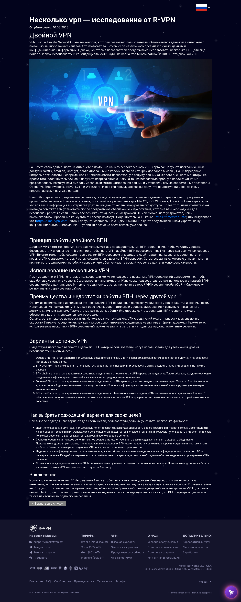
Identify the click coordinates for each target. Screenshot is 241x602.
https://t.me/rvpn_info (170, 217)
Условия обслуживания (163, 542)
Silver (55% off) (91, 547)
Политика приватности (163, 547)
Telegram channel (44, 552)
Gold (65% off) (90, 552)
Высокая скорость (123, 542)
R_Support (40, 557)
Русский (202, 581)
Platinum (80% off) (93, 557)
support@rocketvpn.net (48, 541)
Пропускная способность (127, 552)
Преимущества (84, 581)
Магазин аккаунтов (195, 547)
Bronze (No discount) (94, 542)
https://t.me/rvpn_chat (51, 221)
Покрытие (36, 581)
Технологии (104, 581)
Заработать (190, 552)
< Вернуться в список (47, 503)
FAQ (48, 581)
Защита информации (124, 547)
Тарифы (121, 581)
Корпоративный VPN (196, 542)
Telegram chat (42, 547)
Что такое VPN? (121, 557)
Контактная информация (164, 557)
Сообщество (62, 581)
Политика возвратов (161, 552)
